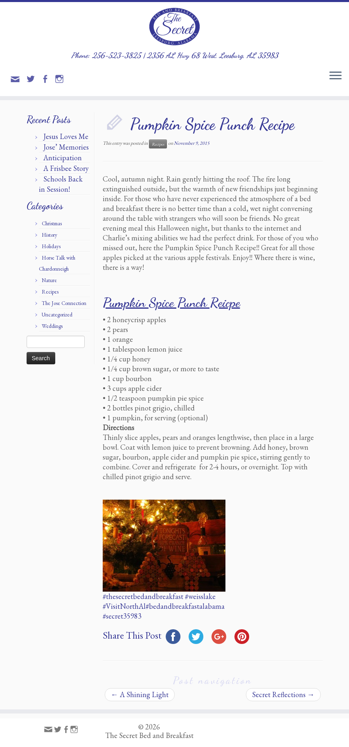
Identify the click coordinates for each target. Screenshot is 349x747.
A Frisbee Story (66, 168)
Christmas (52, 223)
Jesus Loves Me (65, 136)
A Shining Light (140, 694)
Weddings (52, 326)
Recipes (50, 291)
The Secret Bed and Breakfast (149, 735)
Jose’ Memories (66, 147)
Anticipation (62, 157)
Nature (49, 280)
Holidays (51, 246)
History (49, 234)
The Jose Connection (64, 303)
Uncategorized (57, 314)
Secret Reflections (283, 694)
